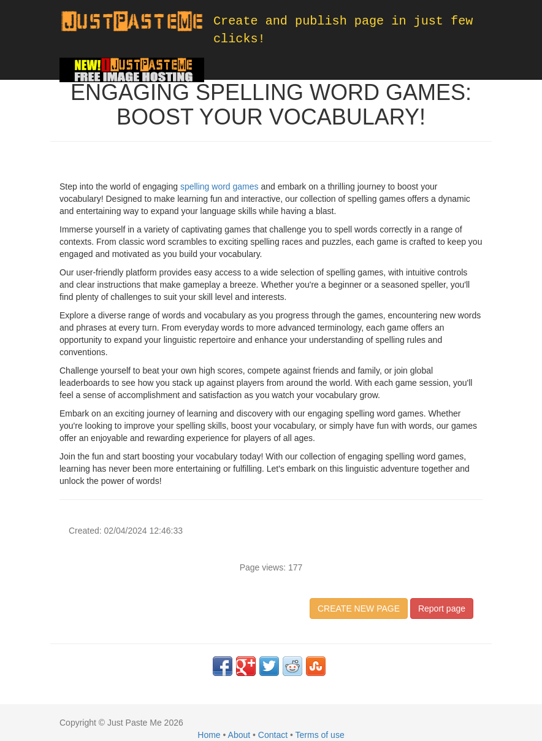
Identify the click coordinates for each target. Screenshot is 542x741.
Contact (273, 735)
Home (208, 735)
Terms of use (320, 735)
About (239, 735)
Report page (441, 608)
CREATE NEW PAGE (359, 608)
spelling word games (219, 186)
